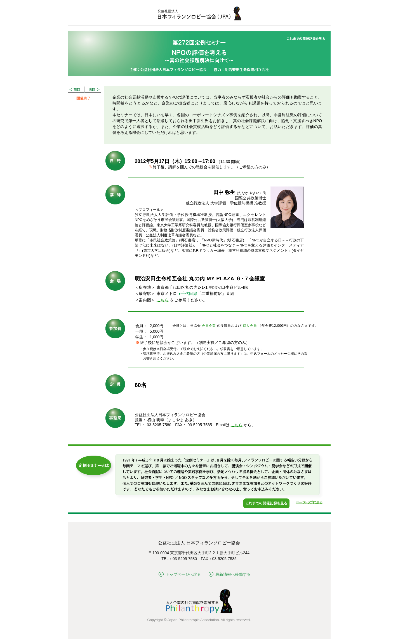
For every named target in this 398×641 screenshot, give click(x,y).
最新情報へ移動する (230, 574)
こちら (163, 300)
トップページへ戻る (180, 574)
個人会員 (250, 326)
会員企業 (209, 326)
